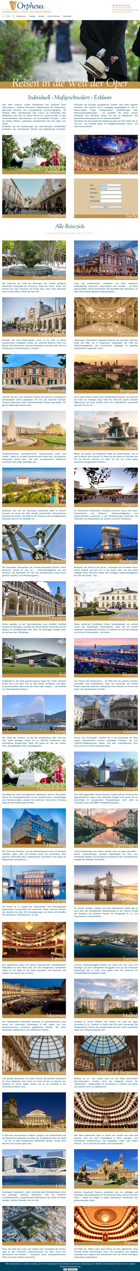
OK (65, 1269)
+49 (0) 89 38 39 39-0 (123, 8)
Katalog (32, 16)
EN (8, 16)
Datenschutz (73, 1269)
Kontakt (41, 16)
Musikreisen (21, 16)
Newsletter (67, 16)
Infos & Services (53, 16)
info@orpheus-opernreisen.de (126, 10)
